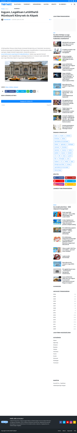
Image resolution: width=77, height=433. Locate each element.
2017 (64, 310)
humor (56, 135)
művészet (56, 147)
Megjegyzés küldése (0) (26, 101)
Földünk (56, 144)
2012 (64, 322)
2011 (64, 324)
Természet (55, 362)
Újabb (3, 105)
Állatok (55, 340)
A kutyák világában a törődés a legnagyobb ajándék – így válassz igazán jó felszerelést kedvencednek (68, 119)
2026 (64, 294)
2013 (64, 320)
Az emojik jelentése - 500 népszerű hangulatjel (62, 208)
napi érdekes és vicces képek (61, 167)
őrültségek (70, 144)
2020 (64, 308)
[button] (71, 4)
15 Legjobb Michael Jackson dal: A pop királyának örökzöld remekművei (67, 103)
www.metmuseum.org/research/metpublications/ (15, 54)
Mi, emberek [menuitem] (62, 4)
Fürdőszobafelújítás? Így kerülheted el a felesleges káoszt (68, 127)
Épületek (55, 347)
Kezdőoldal (3, 1)
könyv (6, 8)
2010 (64, 327)
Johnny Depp (57, 170)
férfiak (66, 161)
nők (59, 155)
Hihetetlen (55, 351)
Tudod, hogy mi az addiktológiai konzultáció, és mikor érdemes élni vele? (68, 110)
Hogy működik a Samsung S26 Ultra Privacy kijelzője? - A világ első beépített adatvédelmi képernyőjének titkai (68, 77)
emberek (68, 135)
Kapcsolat (9, 1)
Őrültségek (55, 360)
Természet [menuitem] (27, 4)
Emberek (55, 345)
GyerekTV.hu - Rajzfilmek (59, 383)
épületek (56, 153)
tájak (72, 161)
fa (61, 161)
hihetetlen (64, 147)
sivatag (68, 164)
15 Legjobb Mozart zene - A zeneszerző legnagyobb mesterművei (68, 271)
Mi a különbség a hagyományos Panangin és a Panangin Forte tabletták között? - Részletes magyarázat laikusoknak (69, 241)
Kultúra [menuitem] (46, 4)
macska (63, 153)
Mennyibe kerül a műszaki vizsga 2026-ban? (68, 86)
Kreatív (55, 356)
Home (59, 430)
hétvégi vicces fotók (59, 164)
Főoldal (3, 8)
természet (56, 138)
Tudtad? (15, 430)
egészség (63, 144)
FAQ (75, 430)
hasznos (64, 150)
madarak (56, 161)
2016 (64, 313)
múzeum (16, 87)
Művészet (55, 358)
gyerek (70, 155)
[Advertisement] (26, 34)
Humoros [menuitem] (16, 8)
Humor (55, 353)
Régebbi (49, 105)
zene (68, 158)
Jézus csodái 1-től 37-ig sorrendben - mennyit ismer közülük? (68, 250)
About (64, 430)
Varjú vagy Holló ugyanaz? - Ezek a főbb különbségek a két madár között (68, 214)
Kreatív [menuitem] (54, 4)
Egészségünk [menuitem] (37, 4)
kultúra (11, 87)
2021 (64, 306)
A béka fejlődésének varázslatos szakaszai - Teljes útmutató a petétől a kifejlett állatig (69, 222)
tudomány (56, 150)
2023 (64, 301)
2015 (64, 315)
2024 (64, 299)
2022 (64, 303)
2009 (64, 329)
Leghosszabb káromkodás (66, 256)
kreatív (62, 135)
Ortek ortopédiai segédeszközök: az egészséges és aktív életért (67, 58)
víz (55, 155)
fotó (55, 158)
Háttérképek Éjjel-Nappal (59, 385)
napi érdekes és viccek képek (61, 141)
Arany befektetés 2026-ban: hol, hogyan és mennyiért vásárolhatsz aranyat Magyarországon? (68, 67)
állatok (63, 138)
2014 (64, 317)
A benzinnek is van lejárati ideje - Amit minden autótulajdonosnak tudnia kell (67, 94)
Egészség (55, 342)
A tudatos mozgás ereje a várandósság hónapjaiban (68, 51)
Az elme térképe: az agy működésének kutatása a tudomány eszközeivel (62, 36)
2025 (64, 296)
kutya (64, 155)
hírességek (61, 158)
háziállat (70, 153)
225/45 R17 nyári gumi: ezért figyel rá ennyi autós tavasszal (68, 44)
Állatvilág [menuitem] (17, 4)
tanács (70, 150)
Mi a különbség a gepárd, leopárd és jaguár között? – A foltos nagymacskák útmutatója (69, 230)
